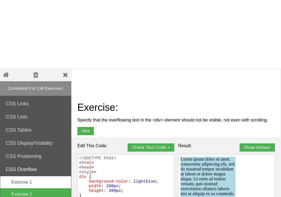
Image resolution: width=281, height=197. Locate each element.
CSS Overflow (36, 169)
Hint (85, 131)
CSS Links (36, 103)
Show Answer (257, 147)
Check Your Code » (151, 147)
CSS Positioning (36, 156)
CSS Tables (36, 129)
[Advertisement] (133, 34)
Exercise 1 (19, 182)
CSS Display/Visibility (36, 143)
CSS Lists (36, 116)
